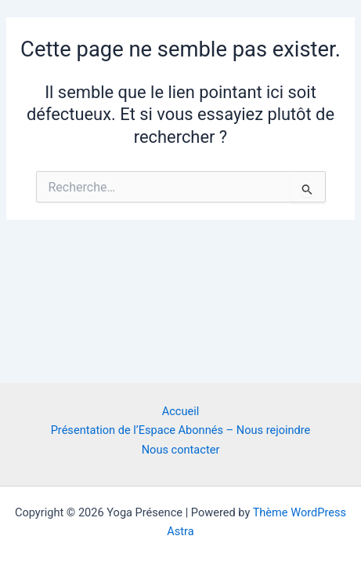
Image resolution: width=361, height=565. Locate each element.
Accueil (181, 411)
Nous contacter (181, 450)
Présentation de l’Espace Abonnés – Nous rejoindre (181, 430)
